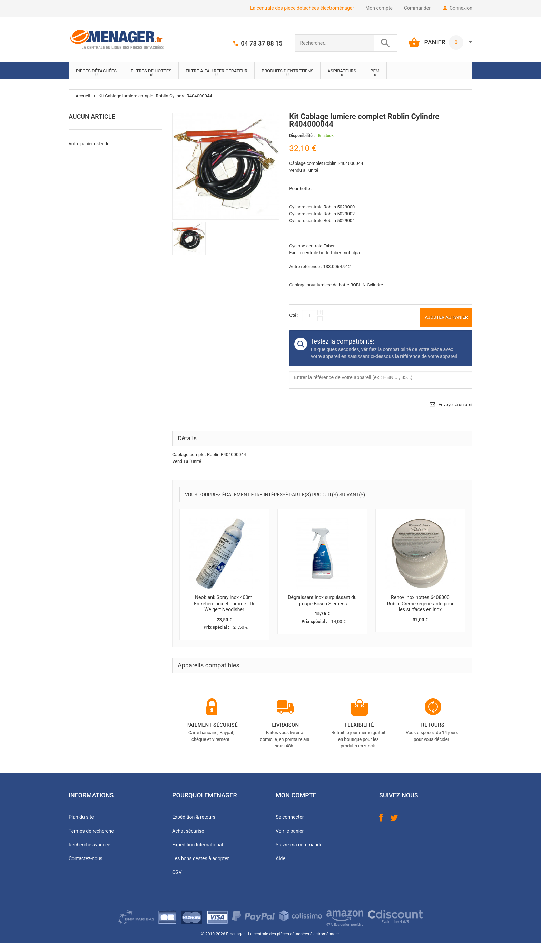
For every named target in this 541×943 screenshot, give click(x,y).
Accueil (83, 95)
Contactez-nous (85, 858)
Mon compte (379, 8)
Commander (417, 8)
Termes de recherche (91, 831)
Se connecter (290, 817)
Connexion (461, 8)
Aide (280, 858)
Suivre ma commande (299, 844)
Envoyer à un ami (455, 404)
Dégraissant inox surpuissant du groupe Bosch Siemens (322, 600)
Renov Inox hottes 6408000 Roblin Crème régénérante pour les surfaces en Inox (420, 603)
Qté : (293, 315)
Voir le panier (290, 831)
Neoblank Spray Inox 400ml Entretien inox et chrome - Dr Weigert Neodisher (224, 603)
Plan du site (81, 817)
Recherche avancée (89, 844)
